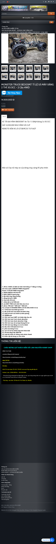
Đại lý (2, 488)
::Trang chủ (4, 26)
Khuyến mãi (4, 490)
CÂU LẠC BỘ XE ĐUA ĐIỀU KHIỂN (10, 469)
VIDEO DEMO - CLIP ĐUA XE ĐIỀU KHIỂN (12, 472)
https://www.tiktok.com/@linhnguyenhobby (13, 362)
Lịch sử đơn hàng (5, 496)
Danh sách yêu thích (6, 497)
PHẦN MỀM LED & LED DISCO (9, 470)
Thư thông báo (5, 499)
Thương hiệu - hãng (6, 485)
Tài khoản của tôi (5, 494)
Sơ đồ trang (4, 480)
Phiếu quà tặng (5, 486)
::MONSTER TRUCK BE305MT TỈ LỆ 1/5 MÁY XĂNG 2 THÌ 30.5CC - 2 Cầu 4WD (24, 32)
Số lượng (3, 103)
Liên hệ (3, 477)
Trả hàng (3, 478)
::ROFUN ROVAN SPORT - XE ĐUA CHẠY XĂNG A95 (17, 30)
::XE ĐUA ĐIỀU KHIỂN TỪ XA (9, 28)
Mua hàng (11, 109)
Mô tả (4, 116)
